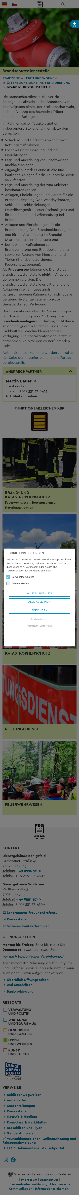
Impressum (32, 626)
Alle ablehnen (39, 601)
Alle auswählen (39, 593)
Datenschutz (46, 626)
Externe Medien (17, 583)
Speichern (40, 610)
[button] (74, 24)
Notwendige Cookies (20, 577)
